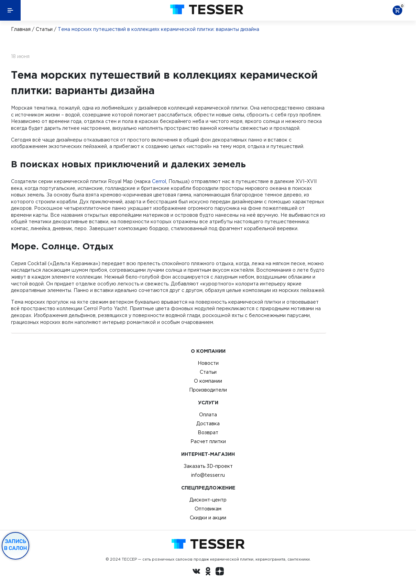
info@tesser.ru (208, 475)
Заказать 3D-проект (208, 466)
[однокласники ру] (208, 572)
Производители (208, 390)
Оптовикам (208, 508)
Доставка (208, 423)
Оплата (208, 414)
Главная (21, 29)
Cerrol (159, 181)
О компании (208, 381)
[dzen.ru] (220, 572)
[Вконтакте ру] (196, 572)
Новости (208, 363)
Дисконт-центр (208, 500)
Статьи (44, 29)
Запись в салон (15, 544)
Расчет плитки (208, 441)
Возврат (208, 432)
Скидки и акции (208, 517)
